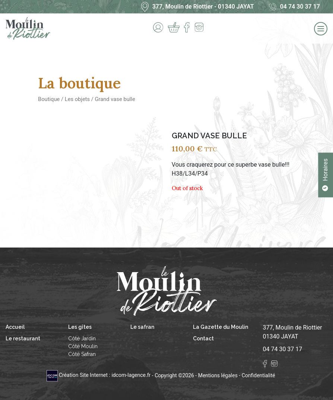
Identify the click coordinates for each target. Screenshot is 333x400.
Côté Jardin (82, 338)
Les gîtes (80, 327)
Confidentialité (258, 375)
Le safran (142, 327)
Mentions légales (218, 375)
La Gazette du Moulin (220, 327)
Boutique (49, 99)
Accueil (15, 327)
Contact (203, 338)
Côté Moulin (83, 346)
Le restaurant (23, 338)
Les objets (77, 99)
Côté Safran (82, 354)
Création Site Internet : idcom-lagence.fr (99, 375)
